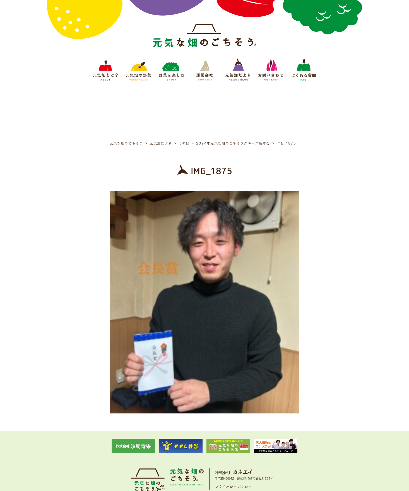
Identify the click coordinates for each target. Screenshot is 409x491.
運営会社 (206, 452)
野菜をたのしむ (182, 452)
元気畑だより (228, 452)
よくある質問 (278, 452)
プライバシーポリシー (233, 435)
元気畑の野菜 (156, 452)
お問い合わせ (253, 452)
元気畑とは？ (131, 452)
